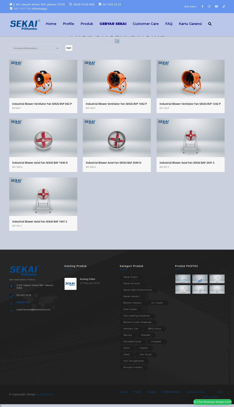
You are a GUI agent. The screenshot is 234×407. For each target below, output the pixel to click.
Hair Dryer (146, 354)
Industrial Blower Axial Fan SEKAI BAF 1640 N (40, 162)
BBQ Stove (154, 328)
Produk (87, 24)
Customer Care (146, 24)
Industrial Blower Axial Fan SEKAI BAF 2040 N (113, 162)
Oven (127, 347)
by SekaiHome (44, 394)
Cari (69, 48)
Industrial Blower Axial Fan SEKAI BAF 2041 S (187, 162)
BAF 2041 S (164, 167)
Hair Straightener (134, 360)
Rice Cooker (131, 309)
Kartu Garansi (190, 24)
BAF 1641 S (17, 226)
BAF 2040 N (91, 167)
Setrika (128, 335)
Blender (145, 335)
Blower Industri (133, 302)
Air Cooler (157, 302)
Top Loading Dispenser (137, 315)
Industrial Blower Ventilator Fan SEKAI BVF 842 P (42, 104)
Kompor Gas (131, 328)
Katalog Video (87, 279)
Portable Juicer (133, 341)
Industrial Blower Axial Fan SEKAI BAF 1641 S (39, 221)
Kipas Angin (131, 276)
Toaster (144, 347)
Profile (68, 24)
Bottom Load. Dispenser (138, 322)
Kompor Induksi (133, 367)
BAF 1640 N (17, 167)
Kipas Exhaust (132, 283)
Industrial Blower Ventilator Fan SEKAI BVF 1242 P (190, 104)
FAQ (168, 24)
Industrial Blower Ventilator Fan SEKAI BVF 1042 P (116, 104)
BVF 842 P (16, 108)
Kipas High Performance (138, 289)
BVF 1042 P (91, 108)
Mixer (127, 354)
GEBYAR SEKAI (171, 391)
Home (51, 24)
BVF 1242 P (164, 108)
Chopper (156, 341)
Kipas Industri (132, 296)
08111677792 (22, 8)
